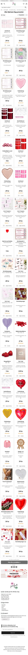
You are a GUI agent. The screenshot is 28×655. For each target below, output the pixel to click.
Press (3, 607)
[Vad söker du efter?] (14, 7)
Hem (1, 9)
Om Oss (3, 606)
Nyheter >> (12, 0)
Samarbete (4, 609)
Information (25, 0)
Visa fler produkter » (14, 562)
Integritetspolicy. (14, 636)
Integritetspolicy (5, 610)
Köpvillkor (4, 604)
